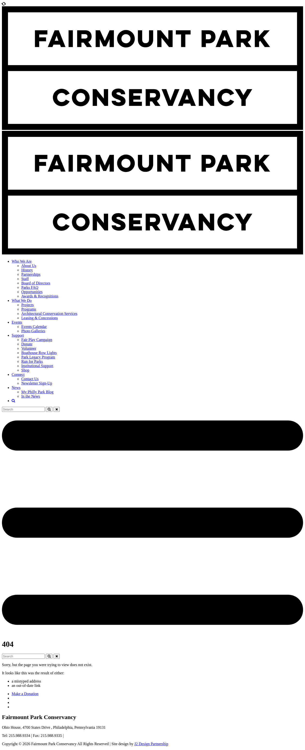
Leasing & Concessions (39, 318)
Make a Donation (25, 694)
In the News (30, 396)
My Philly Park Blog (37, 392)
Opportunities (32, 292)
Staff (25, 279)
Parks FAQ (29, 287)
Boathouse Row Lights (39, 353)
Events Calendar (34, 327)
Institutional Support (37, 366)
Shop (25, 370)
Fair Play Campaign (36, 340)
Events (17, 322)
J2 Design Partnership (151, 744)
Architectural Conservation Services (49, 314)
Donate (26, 344)
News (16, 388)
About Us (28, 266)
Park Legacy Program (38, 357)
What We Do (22, 300)
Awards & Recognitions (39, 296)
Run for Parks (32, 361)
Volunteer (28, 348)
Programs (28, 309)
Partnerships (30, 274)
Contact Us (30, 379)
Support (18, 335)
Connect (18, 374)
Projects (27, 305)
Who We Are (22, 261)
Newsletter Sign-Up (36, 383)
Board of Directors (35, 283)
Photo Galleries (33, 331)
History (27, 270)
